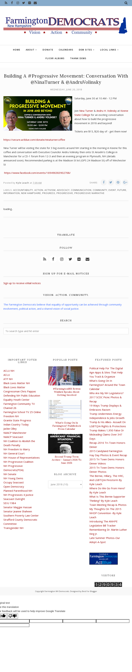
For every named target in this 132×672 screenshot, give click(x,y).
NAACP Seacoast (13, 437)
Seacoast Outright (14, 499)
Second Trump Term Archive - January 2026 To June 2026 (66, 459)
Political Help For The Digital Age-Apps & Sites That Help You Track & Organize (106, 372)
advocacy (63, 190)
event (112, 190)
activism (50, 190)
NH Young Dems (13, 478)
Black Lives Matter (14, 387)
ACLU (6, 375)
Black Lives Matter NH (16, 383)
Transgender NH (13, 528)
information (11, 193)
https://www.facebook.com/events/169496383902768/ (37, 172)
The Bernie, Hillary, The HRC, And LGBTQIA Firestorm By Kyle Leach (106, 480)
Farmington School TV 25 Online (22, 412)
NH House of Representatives (21, 457)
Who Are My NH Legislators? (106, 393)
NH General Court (14, 453)
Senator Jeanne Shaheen (17, 511)
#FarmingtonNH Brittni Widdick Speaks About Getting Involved (66, 392)
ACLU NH (8, 370)
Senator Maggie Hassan (17, 507)
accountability (23, 190)
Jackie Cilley (10, 428)
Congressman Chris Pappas (19, 391)
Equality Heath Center (16, 399)
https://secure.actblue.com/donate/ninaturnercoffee (34, 139)
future (121, 190)
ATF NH (8, 379)
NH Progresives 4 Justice (18, 495)
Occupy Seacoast (13, 482)
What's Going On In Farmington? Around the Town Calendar (107, 385)
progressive (65, 193)
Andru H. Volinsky (107, 110)
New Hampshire (31, 193)
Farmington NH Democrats (57, 591)
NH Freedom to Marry (16, 449)
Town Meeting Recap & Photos (107, 504)
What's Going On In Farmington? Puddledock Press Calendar (66, 425)
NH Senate (9, 474)
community (100, 190)
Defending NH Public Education (21, 395)
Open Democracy (13, 486)
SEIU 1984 (9, 503)
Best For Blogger (89, 591)
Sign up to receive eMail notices (22, 283)
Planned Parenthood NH (17, 490)
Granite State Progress (17, 420)
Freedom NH (11, 416)
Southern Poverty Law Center (21, 515)
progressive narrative (89, 193)
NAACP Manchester (14, 432)
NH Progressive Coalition (18, 461)
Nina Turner (87, 110)
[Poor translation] (12, 616)
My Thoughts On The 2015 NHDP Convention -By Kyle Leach (105, 513)
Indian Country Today (16, 424)
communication (81, 190)
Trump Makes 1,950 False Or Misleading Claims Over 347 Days (106, 434)
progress (48, 193)
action (38, 190)
